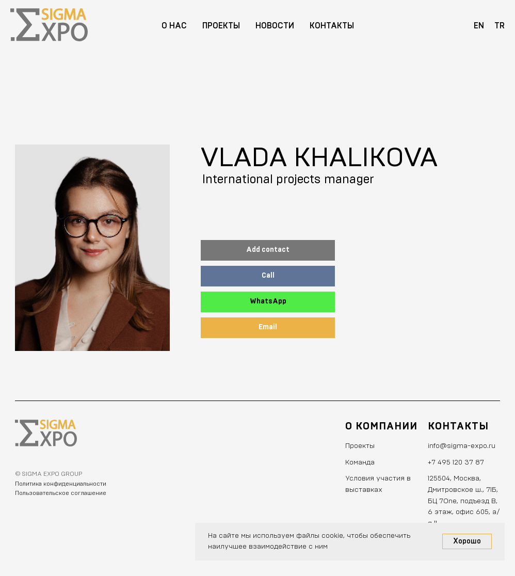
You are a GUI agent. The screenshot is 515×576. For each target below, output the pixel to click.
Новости (274, 26)
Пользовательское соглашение (60, 493)
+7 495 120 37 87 (456, 462)
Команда (360, 462)
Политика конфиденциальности (60, 484)
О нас (174, 26)
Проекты (221, 26)
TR (499, 26)
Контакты (332, 26)
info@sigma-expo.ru (461, 446)
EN (479, 26)
